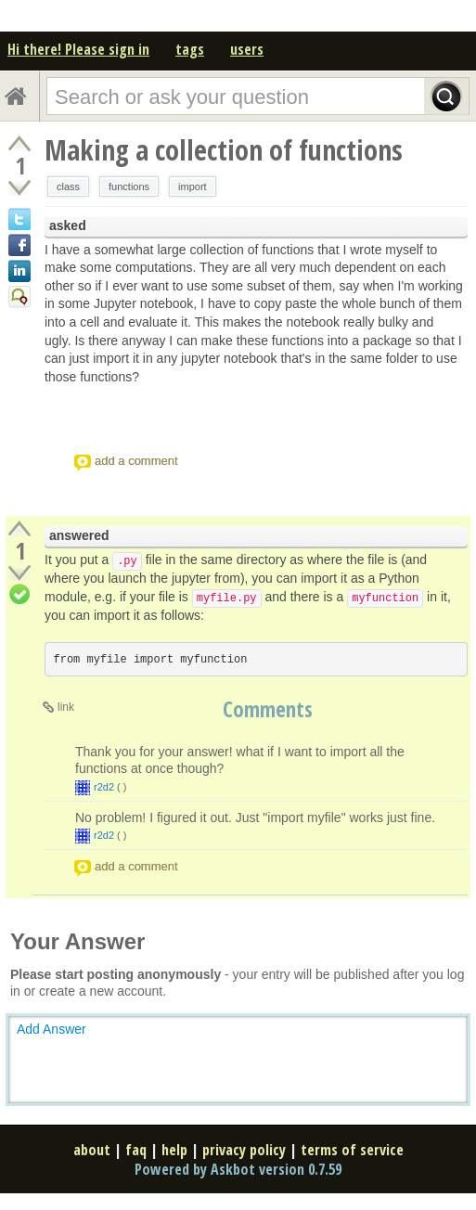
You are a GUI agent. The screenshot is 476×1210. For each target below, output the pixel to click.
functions (129, 186)
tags (189, 49)
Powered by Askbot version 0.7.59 (238, 1169)
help (174, 1149)
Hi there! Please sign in (78, 49)
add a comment (136, 461)
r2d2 (104, 786)
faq (136, 1149)
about (91, 1149)
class (68, 186)
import (192, 186)
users (247, 49)
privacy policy (244, 1149)
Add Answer (51, 1029)
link (66, 707)
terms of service (352, 1149)
